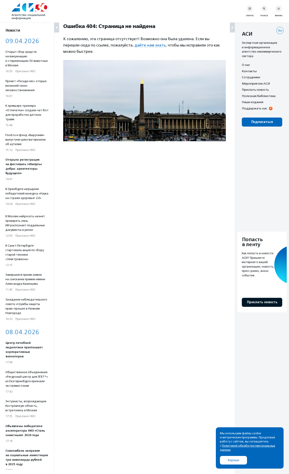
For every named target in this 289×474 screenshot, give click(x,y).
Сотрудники (251, 77)
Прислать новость (255, 89)
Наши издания (252, 102)
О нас (246, 65)
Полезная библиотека (258, 96)
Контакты (249, 71)
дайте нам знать (150, 45)
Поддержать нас (254, 108)
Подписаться (262, 122)
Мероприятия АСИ (256, 83)
